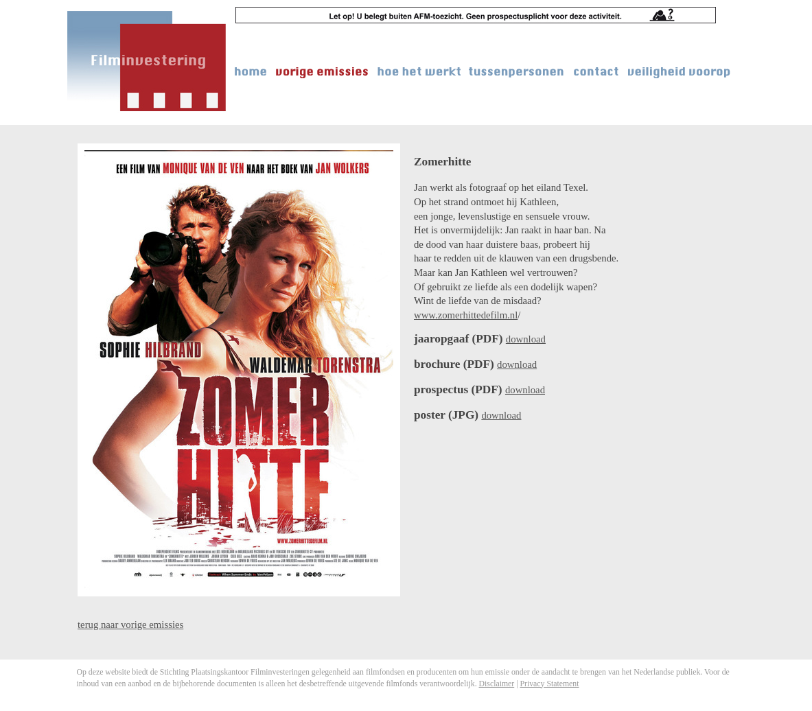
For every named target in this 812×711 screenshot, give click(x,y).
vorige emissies (322, 71)
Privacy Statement (549, 683)
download (526, 339)
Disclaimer (497, 683)
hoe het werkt (419, 71)
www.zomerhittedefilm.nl (466, 315)
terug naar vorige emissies (130, 624)
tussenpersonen (517, 71)
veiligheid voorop (679, 71)
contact (596, 71)
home (252, 71)
